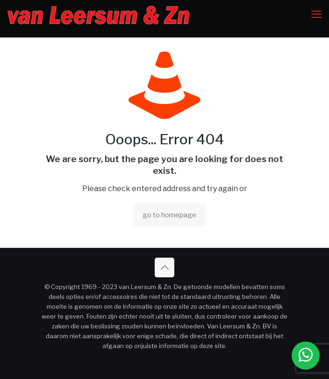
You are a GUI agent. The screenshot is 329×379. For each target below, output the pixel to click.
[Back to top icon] (164, 267)
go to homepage (169, 215)
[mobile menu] (316, 14)
